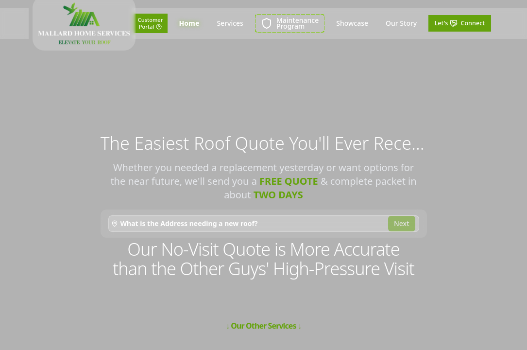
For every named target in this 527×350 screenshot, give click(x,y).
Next (401, 223)
